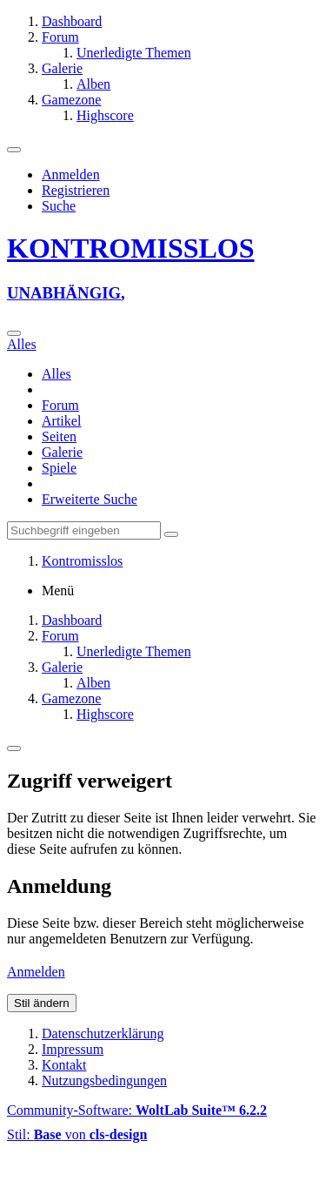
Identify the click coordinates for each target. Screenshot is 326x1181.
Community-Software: (137, 1110)
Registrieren (76, 190)
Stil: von (77, 1134)
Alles (56, 373)
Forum (60, 405)
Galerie (62, 452)
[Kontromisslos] (163, 267)
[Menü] (14, 149)
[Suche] (14, 333)
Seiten (59, 436)
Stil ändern (42, 1003)
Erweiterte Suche (89, 499)
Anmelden (71, 174)
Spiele (59, 467)
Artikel (61, 420)
